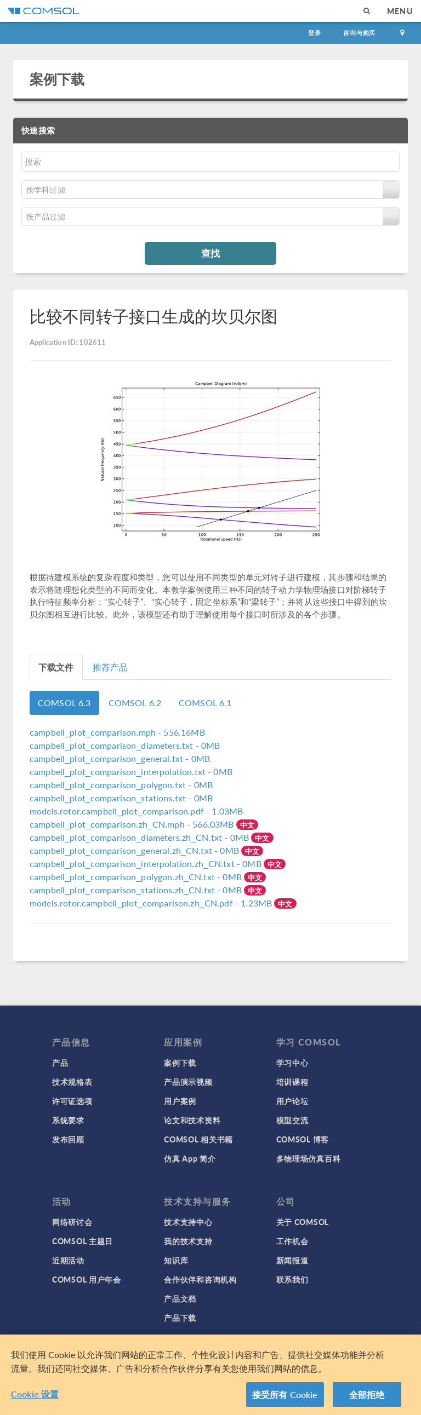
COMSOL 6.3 (64, 702)
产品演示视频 (188, 1081)
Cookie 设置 (35, 1398)
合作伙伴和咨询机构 (200, 1279)
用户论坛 (292, 1100)
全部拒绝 (367, 1399)
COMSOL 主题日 (82, 1240)
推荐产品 (110, 667)
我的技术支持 (188, 1240)
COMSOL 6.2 (135, 702)
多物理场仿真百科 (308, 1158)
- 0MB (125, 745)
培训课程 (292, 1081)
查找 (210, 252)
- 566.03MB (133, 824)
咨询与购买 (359, 32)
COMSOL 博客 (302, 1139)
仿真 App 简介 (189, 1158)
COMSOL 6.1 (205, 702)
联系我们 (292, 1279)
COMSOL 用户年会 (86, 1279)
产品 (60, 1062)
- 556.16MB (117, 732)
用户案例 (180, 1100)
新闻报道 (292, 1260)
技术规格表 (72, 1081)
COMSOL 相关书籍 (198, 1139)
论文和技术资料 (192, 1119)
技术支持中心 (188, 1221)
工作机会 (292, 1240)
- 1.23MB (152, 903)
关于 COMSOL (302, 1221)
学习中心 (292, 1062)
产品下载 (180, 1317)
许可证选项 (72, 1100)
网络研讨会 (72, 1221)
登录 (314, 32)
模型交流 (292, 1119)
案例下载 (57, 78)
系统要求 (68, 1119)
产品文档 (180, 1298)
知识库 (176, 1260)
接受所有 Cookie (285, 1399)
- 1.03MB (136, 811)
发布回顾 (68, 1139)
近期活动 (68, 1260)
